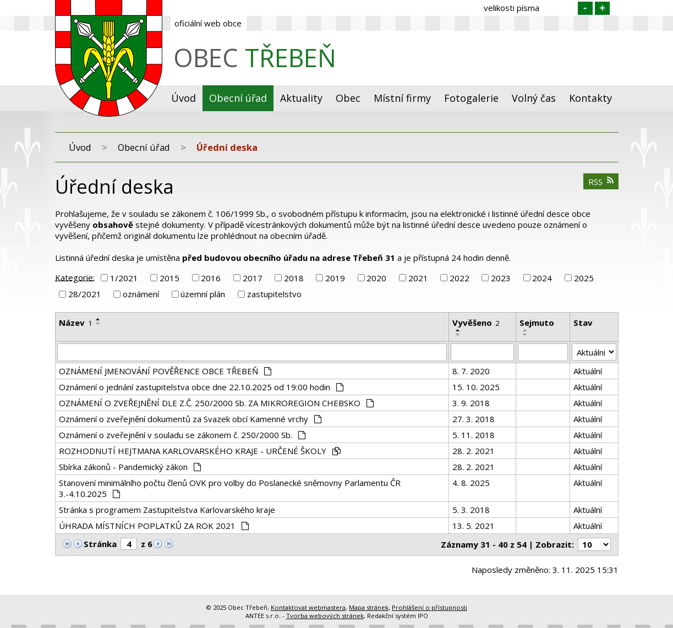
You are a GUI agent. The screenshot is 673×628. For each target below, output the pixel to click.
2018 (294, 277)
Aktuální (587, 370)
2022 (459, 277)
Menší (585, 8)
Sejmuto (536, 322)
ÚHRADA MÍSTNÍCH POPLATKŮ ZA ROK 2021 (154, 525)
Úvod (183, 98)
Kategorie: (75, 276)
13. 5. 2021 (473, 525)
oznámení (141, 293)
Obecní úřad (238, 98)
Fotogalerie (471, 98)
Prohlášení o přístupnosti (429, 607)
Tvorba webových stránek (325, 615)
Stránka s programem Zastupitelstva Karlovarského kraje (167, 509)
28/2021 (84, 293)
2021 (418, 277)
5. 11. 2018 (473, 434)
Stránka (100, 543)
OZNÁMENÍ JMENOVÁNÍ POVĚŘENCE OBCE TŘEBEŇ (165, 370)
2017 (252, 277)
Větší (602, 8)
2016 (211, 277)
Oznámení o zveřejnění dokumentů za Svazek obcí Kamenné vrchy (190, 418)
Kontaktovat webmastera (308, 607)
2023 (501, 277)
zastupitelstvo (274, 293)
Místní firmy (402, 98)
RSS (601, 181)
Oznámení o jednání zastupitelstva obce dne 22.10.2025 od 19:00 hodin (201, 386)
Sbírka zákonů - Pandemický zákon (130, 466)
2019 (335, 277)
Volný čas (534, 98)
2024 (542, 277)
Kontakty (590, 98)
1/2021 (124, 277)
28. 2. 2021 (473, 450)
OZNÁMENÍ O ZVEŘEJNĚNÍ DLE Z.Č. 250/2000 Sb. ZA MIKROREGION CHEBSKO (216, 402)
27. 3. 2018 (473, 418)
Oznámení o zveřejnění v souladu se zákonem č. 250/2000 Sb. (182, 434)
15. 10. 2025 (476, 386)
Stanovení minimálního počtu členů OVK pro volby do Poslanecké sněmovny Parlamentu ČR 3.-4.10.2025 (230, 488)
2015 (169, 277)
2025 (584, 277)
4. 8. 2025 (471, 482)
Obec (348, 98)
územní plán (202, 293)
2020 (376, 277)
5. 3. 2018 (471, 509)
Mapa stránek (369, 607)
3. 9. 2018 (471, 402)
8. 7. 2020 (471, 370)
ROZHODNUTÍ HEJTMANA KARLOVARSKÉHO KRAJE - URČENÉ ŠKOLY (200, 450)
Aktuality (301, 98)
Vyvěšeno (476, 322)
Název (75, 322)
